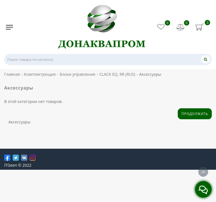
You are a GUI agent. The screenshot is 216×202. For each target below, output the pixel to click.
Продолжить (194, 113)
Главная (12, 74)
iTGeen (10, 165)
